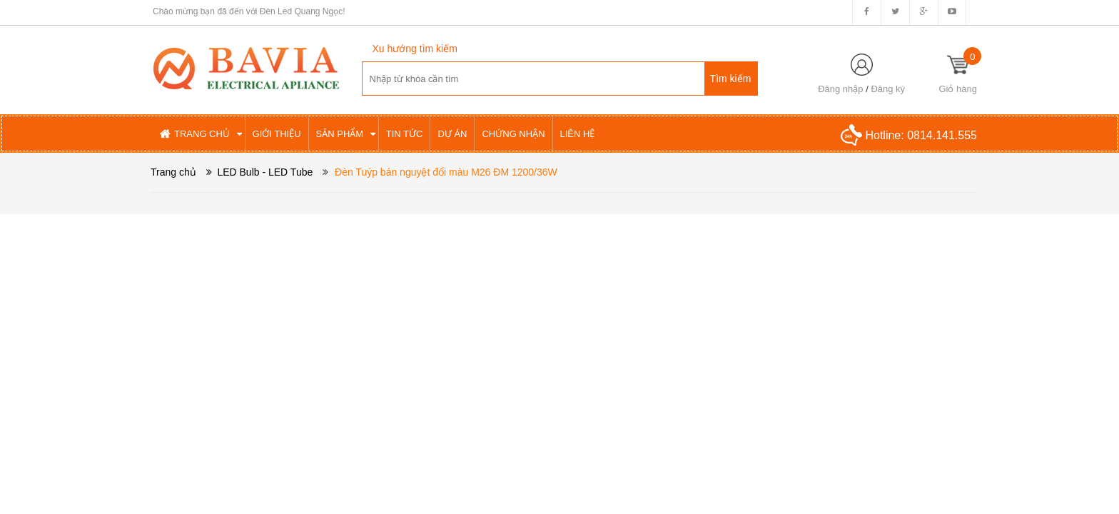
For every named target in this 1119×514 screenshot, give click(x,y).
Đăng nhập (840, 89)
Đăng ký (888, 89)
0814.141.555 (942, 135)
